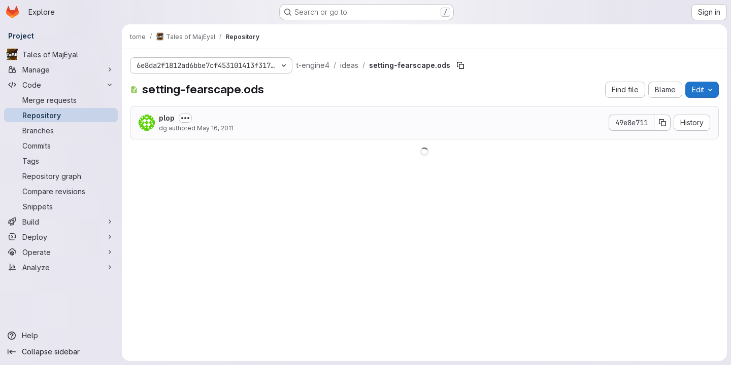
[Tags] (61, 161)
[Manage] (61, 69)
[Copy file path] (460, 65)
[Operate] (61, 252)
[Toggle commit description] (185, 118)
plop (167, 118)
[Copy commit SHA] (662, 123)
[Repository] (61, 115)
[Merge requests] (61, 100)
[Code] (61, 85)
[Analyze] (61, 267)
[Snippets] (61, 206)
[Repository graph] (61, 176)
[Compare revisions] (61, 191)
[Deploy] (61, 237)
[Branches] (61, 130)
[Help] (61, 335)
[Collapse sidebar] (61, 352)
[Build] (61, 221)
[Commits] (61, 145)
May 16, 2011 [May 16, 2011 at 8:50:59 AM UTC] (215, 128)
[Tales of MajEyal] (61, 54)
